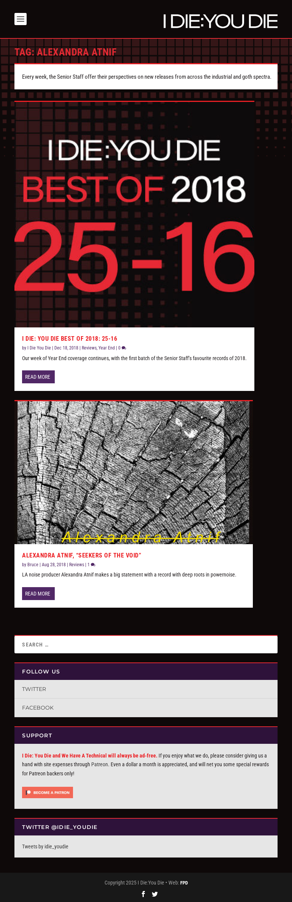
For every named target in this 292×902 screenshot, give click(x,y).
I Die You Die (39, 348)
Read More (37, 377)
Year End (106, 348)
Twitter (34, 689)
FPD (184, 883)
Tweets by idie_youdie (45, 846)
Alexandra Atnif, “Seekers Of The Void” (81, 555)
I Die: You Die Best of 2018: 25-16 (69, 338)
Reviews (89, 348)
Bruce (32, 564)
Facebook (38, 707)
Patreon (99, 764)
